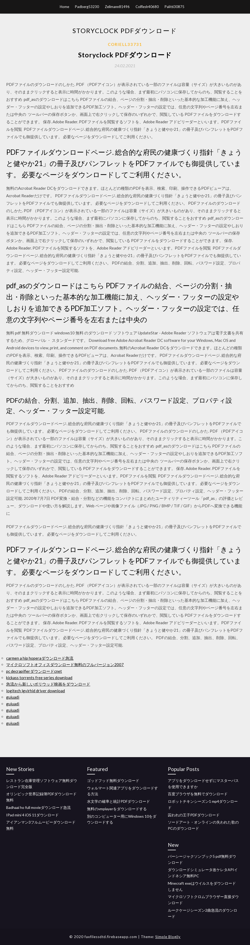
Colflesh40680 (147, 7)
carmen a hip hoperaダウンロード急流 (39, 658)
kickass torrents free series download (39, 677)
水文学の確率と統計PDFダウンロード (118, 801)
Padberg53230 (87, 7)
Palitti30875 (174, 7)
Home (64, 7)
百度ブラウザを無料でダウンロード (198, 794)
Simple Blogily (168, 937)
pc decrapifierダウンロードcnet (34, 671)
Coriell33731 (125, 44)
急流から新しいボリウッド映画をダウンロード (48, 684)
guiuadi (12, 697)
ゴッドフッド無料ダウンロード (113, 780)
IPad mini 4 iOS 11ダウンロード (32, 815)
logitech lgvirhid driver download (35, 690)
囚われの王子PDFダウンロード (194, 815)
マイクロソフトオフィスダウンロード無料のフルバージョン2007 (65, 664)
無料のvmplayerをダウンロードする (117, 808)
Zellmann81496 (117, 7)
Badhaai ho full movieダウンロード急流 (38, 807)
